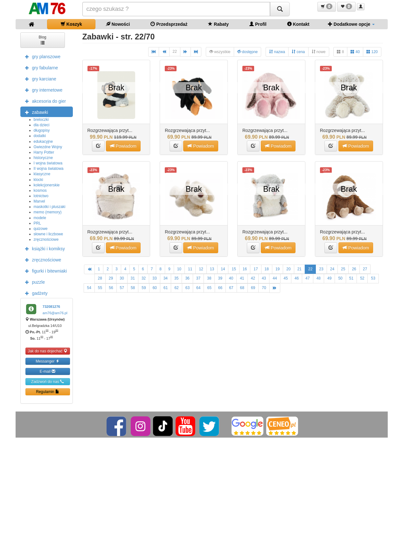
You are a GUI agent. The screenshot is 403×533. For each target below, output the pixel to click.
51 (351, 278)
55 (100, 288)
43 (264, 278)
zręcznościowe (46, 239)
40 (355, 51)
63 (187, 288)
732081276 (51, 306)
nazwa (277, 51)
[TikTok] (163, 426)
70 (264, 288)
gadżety (35, 292)
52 (362, 278)
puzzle (33, 281)
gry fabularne (40, 67)
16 (245, 269)
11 (190, 269)
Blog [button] (42, 39)
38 (209, 278)
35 (176, 278)
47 (307, 278)
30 (122, 278)
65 (209, 288)
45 (286, 278)
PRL (37, 223)
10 (179, 269)
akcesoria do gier (44, 100)
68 (242, 288)
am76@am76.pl (55, 313)
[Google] (247, 426)
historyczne (43, 158)
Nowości (118, 24)
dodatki (40, 136)
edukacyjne (43, 141)
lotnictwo (41, 196)
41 (242, 278)
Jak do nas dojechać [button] (47, 351)
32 (144, 278)
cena (298, 51)
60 (155, 288)
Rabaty (218, 24)
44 (275, 278)
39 (220, 278)
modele (40, 218)
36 (187, 278)
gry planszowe (41, 56)
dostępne (247, 51)
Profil (258, 24)
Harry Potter (44, 152)
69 (253, 288)
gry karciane (39, 78)
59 (144, 288)
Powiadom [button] (123, 146)
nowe (319, 51)
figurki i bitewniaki (44, 270)
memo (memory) (48, 212)
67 (231, 288)
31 (133, 278)
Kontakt (298, 24)
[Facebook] (117, 426)
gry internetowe (42, 89)
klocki (38, 179)
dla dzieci (42, 125)
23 (321, 269)
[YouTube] (186, 426)
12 (201, 269)
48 (318, 278)
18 (267, 269)
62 (176, 288)
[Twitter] (210, 426)
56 (111, 288)
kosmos (40, 190)
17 (256, 269)
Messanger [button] (47, 361)
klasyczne (42, 174)
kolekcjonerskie (47, 185)
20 (288, 269)
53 (373, 278)
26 (354, 269)
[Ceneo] (282, 426)
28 (100, 278)
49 (329, 278)
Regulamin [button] (47, 391)
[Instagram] (141, 426)
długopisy (42, 130)
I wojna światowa (48, 163)
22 (175, 51)
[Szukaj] (280, 9)
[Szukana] (176, 9)
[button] (326, 6)
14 (223, 269)
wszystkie (220, 51)
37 (198, 278)
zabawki (35, 111)
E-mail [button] (47, 371)
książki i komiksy (43, 248)
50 (340, 278)
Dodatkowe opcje (351, 24)
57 (122, 288)
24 (332, 269)
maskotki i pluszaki (50, 206)
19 (277, 269)
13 (212, 269)
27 (365, 269)
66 (220, 288)
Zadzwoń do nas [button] (47, 381)
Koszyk (71, 24)
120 (372, 51)
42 (253, 278)
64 (198, 288)
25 (343, 269)
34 (165, 278)
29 (111, 278)
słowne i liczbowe (48, 234)
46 (297, 278)
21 (299, 269)
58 (133, 288)
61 (165, 288)
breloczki (41, 119)
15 (234, 269)
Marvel (39, 201)
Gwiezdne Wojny (48, 147)
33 (154, 278)
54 (89, 288)
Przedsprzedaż (168, 24)
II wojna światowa (49, 168)
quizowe (41, 228)
